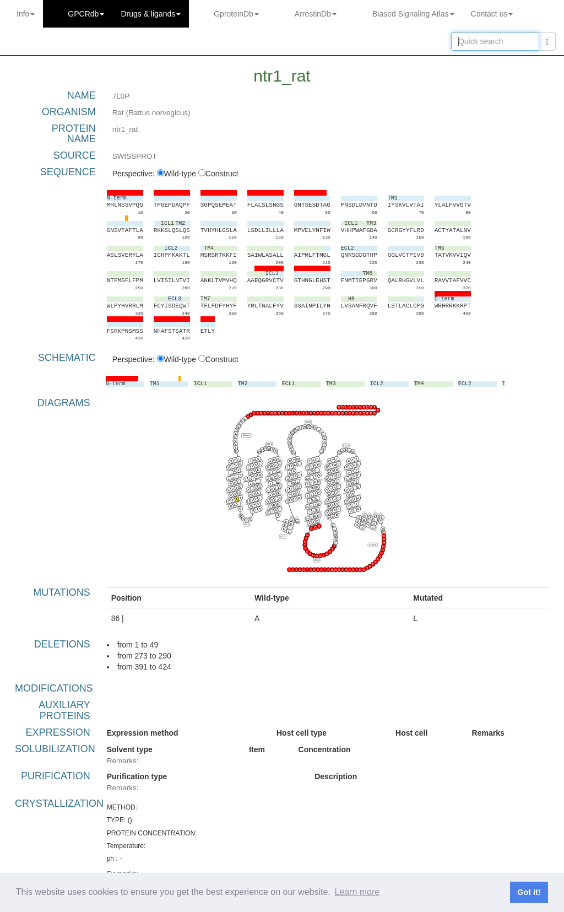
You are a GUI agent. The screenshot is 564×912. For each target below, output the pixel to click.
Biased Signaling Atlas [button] (413, 13)
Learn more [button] (356, 892)
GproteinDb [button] (236, 13)
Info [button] (26, 13)
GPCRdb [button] (86, 13)
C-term (372, 544)
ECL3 (346, 445)
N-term (246, 435)
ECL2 (308, 421)
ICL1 (246, 524)
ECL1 (269, 443)
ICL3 (316, 560)
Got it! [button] (528, 892)
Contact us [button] (492, 13)
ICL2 (282, 536)
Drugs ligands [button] (151, 13)
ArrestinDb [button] (316, 13)
